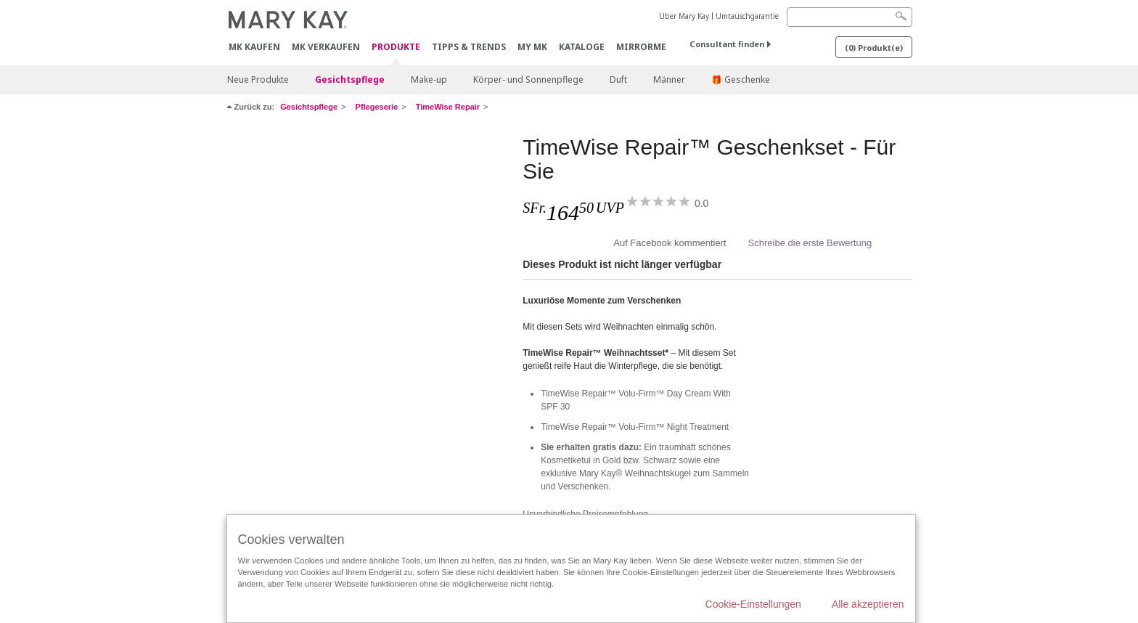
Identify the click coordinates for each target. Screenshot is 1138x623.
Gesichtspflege (350, 79)
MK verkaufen (326, 47)
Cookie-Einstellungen (753, 604)
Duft (618, 79)
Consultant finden (726, 44)
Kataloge (582, 47)
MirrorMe (641, 47)
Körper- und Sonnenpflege (528, 79)
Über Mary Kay (684, 16)
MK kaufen (254, 47)
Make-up (429, 79)
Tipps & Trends (469, 47)
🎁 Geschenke (740, 79)
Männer (669, 79)
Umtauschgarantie (747, 16)
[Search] (849, 17)
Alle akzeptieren (868, 604)
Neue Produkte (258, 79)
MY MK (532, 47)
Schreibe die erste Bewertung (810, 242)
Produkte (396, 47)
